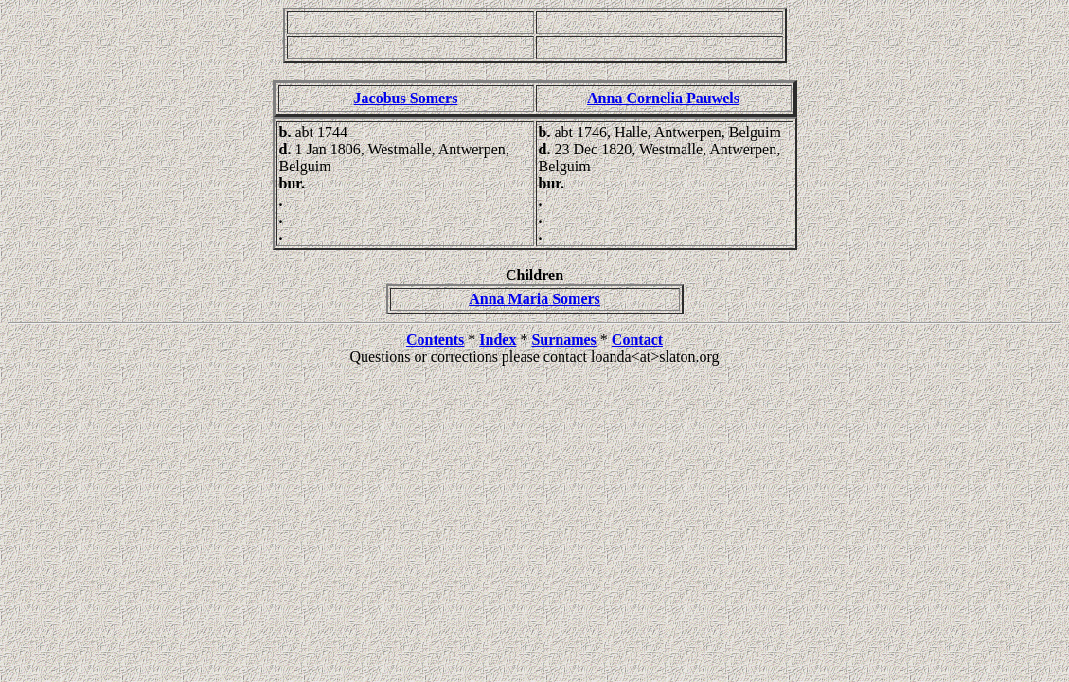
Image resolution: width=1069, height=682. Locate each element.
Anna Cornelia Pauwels (663, 98)
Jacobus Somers (406, 98)
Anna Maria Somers (534, 299)
